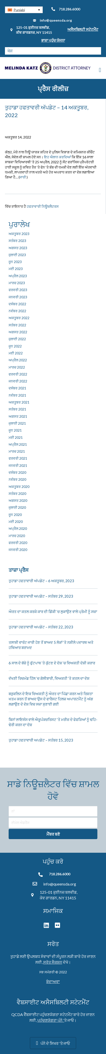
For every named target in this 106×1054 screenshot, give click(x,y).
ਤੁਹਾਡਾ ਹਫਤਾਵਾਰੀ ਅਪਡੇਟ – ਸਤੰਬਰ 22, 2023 (41, 627)
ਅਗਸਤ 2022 (18, 332)
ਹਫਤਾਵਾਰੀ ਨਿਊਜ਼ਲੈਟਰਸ (43, 206)
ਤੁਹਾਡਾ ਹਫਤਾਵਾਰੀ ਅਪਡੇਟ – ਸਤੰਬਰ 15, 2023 (41, 740)
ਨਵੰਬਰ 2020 (17, 479)
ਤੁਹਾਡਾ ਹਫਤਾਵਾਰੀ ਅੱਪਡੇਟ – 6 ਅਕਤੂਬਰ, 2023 (41, 580)
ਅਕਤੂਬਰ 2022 (19, 318)
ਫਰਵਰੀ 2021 (18, 458)
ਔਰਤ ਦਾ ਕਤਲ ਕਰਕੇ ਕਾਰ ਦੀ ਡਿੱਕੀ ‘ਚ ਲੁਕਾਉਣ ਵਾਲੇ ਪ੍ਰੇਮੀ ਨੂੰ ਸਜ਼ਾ (53, 611)
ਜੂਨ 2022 (15, 346)
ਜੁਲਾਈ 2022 (17, 339)
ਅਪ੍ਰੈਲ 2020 (18, 528)
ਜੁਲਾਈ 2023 (17, 255)
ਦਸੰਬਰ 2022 (17, 304)
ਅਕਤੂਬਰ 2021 (19, 402)
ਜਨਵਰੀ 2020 (18, 549)
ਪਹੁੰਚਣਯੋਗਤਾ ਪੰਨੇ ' (50, 1020)
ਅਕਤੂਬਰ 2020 (19, 486)
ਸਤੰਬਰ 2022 (17, 325)
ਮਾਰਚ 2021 (17, 451)
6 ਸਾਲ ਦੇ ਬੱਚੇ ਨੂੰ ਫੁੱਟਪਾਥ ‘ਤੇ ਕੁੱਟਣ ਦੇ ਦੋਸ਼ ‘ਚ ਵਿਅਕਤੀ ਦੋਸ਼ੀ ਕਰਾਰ (52, 663)
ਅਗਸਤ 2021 (18, 416)
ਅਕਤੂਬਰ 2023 (19, 234)
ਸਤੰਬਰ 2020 (17, 493)
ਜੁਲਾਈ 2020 (17, 507)
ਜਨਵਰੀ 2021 (18, 465)
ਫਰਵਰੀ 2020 (18, 543)
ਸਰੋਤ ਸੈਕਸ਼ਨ (52, 962)
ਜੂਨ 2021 (15, 430)
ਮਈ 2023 (16, 269)
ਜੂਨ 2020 (15, 514)
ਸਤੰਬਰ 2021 (17, 409)
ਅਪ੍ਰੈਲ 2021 (18, 444)
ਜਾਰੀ (23, 177)
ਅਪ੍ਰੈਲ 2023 (18, 276)
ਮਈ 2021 (16, 437)
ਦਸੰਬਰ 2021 (17, 388)
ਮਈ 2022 (16, 353)
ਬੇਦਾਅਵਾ (53, 981)
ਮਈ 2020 (16, 521)
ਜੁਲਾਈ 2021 (17, 423)
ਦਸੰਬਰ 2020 (17, 472)
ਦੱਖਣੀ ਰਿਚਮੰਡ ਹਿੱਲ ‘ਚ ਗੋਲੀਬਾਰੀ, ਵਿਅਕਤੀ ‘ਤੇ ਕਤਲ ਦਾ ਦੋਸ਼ (49, 678)
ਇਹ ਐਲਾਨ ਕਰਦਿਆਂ (57, 157)
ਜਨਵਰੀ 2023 (18, 297)
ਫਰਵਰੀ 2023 (18, 290)
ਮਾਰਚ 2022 (17, 367)
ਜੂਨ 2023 (15, 262)
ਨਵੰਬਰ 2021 (17, 395)
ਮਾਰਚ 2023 (17, 283)
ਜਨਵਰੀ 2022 (18, 381)
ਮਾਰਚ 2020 (17, 536)
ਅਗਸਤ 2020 (18, 500)
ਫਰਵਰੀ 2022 (18, 374)
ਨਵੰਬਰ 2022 (17, 311)
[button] (24, 9)
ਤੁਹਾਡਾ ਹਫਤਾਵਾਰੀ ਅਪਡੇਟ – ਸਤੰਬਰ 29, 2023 (41, 596)
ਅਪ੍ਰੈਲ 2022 (18, 360)
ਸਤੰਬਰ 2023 (17, 240)
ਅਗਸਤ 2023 (18, 248)
